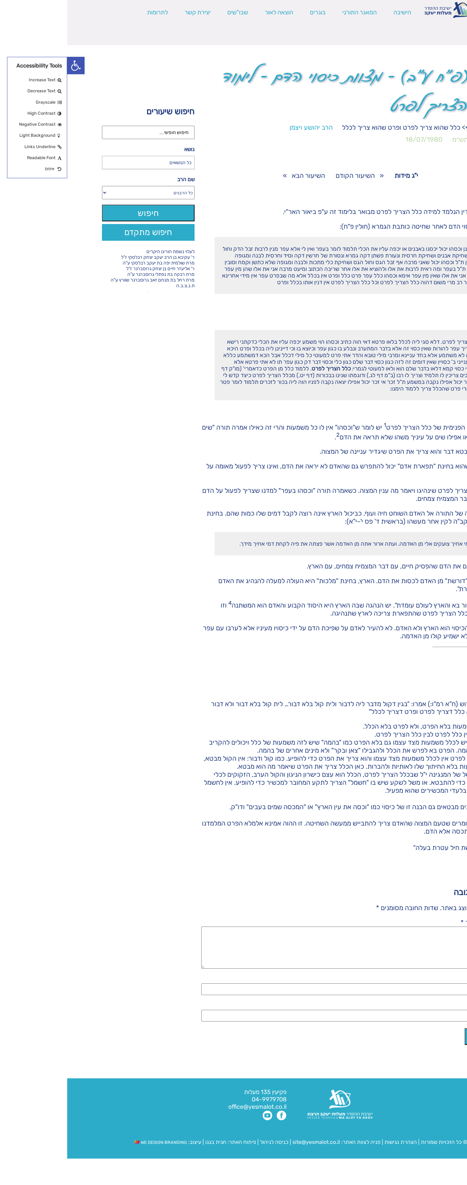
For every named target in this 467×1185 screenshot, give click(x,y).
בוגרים (250, 12)
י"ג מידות (415, 127)
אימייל (421, 1014)
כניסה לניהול (207, 1150)
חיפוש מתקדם (81, 232)
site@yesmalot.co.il (249, 1150)
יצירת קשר (130, 12)
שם (425, 987)
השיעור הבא (241, 176)
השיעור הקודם (288, 176)
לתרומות (90, 12)
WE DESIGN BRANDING (93, 1150)
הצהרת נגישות (333, 1150)
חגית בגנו (148, 1150)
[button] (8, 65)
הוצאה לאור (212, 12)
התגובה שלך (412, 923)
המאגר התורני (292, 12)
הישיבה (335, 12)
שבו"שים (170, 12)
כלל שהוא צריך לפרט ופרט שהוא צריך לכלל (334, 127)
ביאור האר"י (233, 212)
